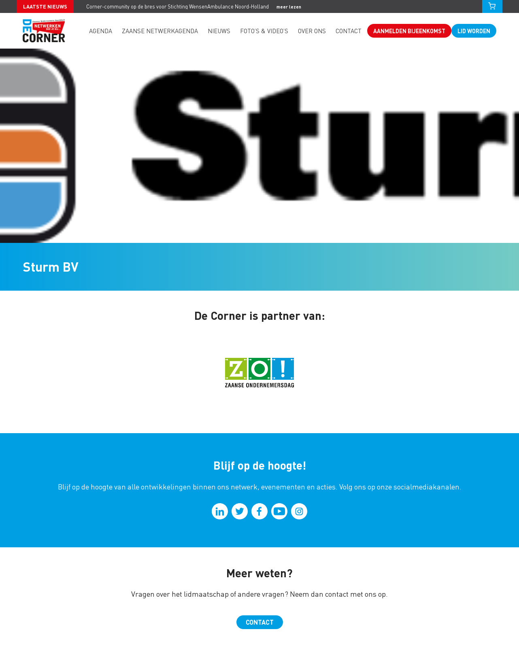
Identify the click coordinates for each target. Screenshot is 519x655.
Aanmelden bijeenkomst (409, 30)
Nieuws (219, 30)
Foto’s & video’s (264, 30)
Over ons (312, 30)
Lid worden (473, 30)
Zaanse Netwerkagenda (160, 30)
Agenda (100, 30)
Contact (349, 30)
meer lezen (289, 7)
